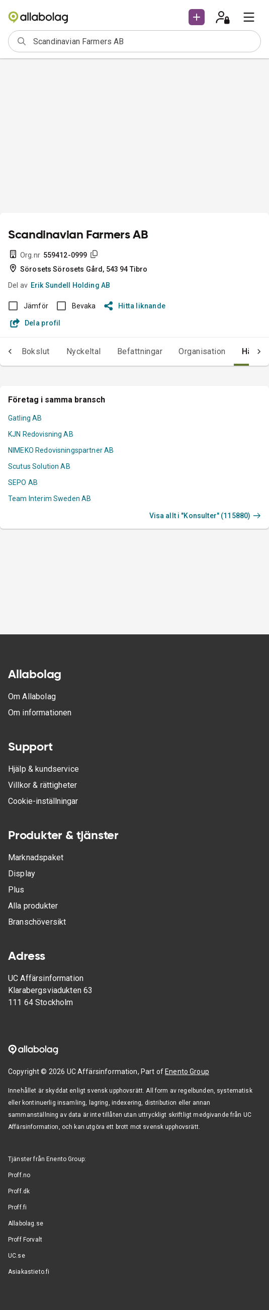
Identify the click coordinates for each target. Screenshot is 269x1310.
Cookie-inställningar (43, 801)
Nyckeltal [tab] (83, 351)
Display (21, 873)
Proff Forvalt (25, 1239)
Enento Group (187, 1072)
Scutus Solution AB (39, 466)
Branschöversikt (37, 922)
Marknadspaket (35, 857)
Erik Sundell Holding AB (70, 285)
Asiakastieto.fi (28, 1271)
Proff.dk (19, 1191)
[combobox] (143, 41)
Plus (16, 889)
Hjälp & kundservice (43, 769)
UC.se (16, 1255)
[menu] (249, 17)
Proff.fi (17, 1207)
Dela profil (35, 322)
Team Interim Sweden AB (49, 499)
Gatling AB (25, 418)
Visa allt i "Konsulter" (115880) (205, 516)
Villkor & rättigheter (42, 785)
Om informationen (39, 712)
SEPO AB (23, 482)
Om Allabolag (32, 696)
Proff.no (19, 1175)
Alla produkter (33, 906)
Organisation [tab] (202, 351)
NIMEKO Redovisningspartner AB (61, 450)
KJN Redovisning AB (40, 434)
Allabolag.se (25, 1223)
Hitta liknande (135, 305)
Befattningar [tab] (140, 351)
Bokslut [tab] (36, 351)
